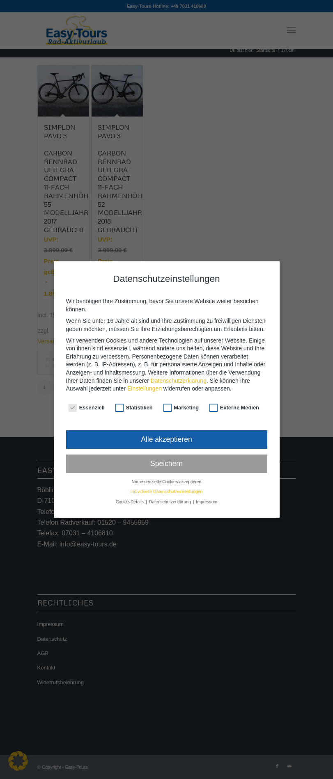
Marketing (181, 396)
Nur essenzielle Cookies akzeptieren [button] (167, 469)
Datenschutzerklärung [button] (170, 489)
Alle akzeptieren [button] (166, 427)
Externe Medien (234, 396)
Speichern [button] (166, 452)
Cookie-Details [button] (130, 489)
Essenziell (87, 396)
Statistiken (134, 396)
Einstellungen (144, 377)
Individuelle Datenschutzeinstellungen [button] (167, 479)
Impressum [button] (206, 489)
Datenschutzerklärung (179, 369)
